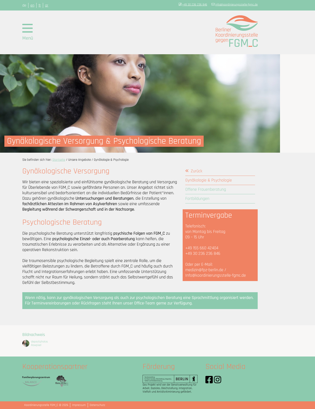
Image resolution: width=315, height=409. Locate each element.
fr (39, 5)
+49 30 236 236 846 (194, 5)
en (32, 5)
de (24, 5)
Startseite (58, 160)
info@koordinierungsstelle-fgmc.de (236, 5)
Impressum (79, 405)
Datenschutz (97, 405)
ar (46, 5)
